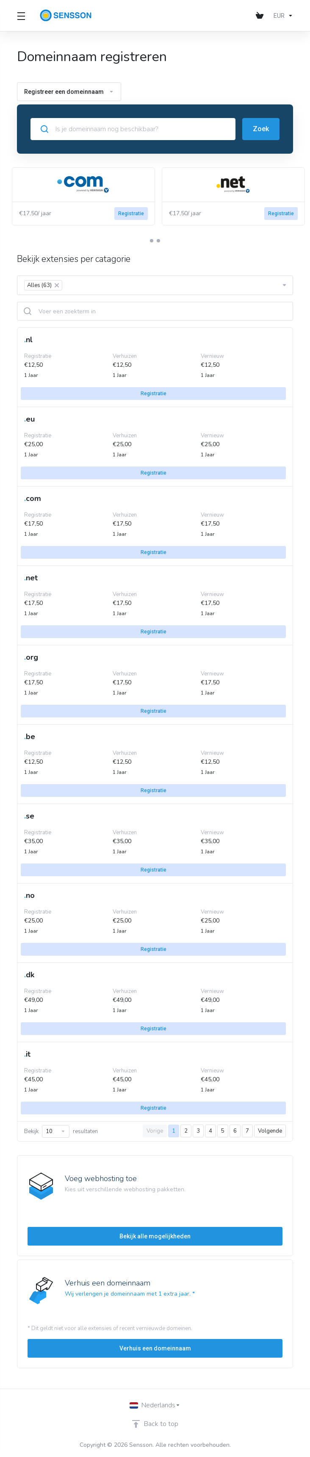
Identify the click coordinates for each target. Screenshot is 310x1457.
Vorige (155, 1131)
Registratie (131, 214)
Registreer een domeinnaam (69, 91)
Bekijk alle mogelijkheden (155, 1236)
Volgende (270, 1131)
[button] (151, 240)
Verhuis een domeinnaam (155, 1348)
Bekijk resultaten (61, 1131)
